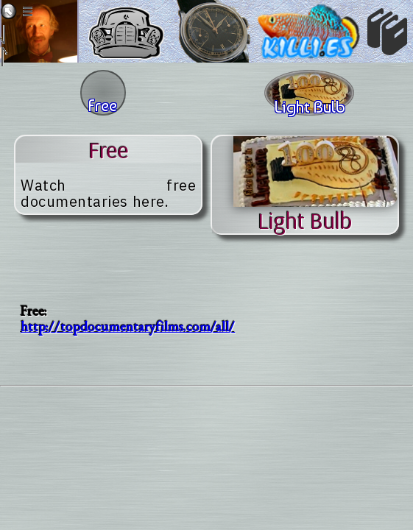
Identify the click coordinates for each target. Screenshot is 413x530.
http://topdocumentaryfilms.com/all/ (128, 326)
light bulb (305, 220)
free (108, 149)
